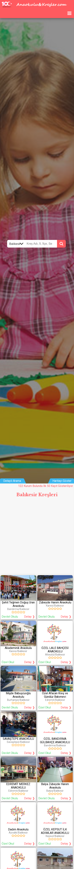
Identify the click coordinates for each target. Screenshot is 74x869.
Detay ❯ (29, 616)
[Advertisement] (37, 538)
